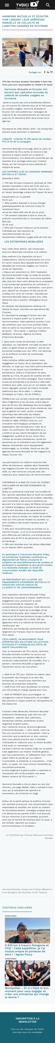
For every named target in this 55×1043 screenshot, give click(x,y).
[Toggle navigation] (7, 5)
